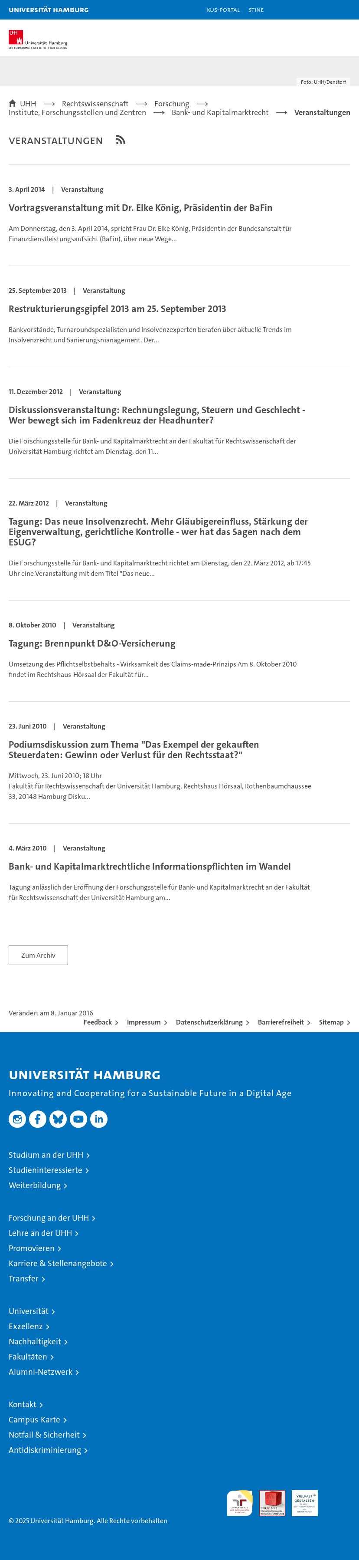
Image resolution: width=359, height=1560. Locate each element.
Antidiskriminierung (45, 1450)
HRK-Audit (300, 1499)
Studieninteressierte (45, 1170)
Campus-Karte (34, 1419)
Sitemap (331, 1022)
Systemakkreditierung (337, 1494)
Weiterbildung (35, 1185)
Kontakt (22, 1404)
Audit (267, 1494)
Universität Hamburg (49, 9)
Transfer (24, 1278)
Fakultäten (28, 1356)
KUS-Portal (223, 9)
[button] (325, 10)
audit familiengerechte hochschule (240, 1503)
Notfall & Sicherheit (44, 1434)
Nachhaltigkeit (35, 1341)
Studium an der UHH (46, 1154)
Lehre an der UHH (40, 1233)
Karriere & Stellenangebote (58, 1263)
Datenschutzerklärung (209, 1022)
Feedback (98, 1022)
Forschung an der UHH (49, 1217)
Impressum (144, 1022)
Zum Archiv (38, 955)
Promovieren (32, 1248)
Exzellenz (26, 1326)
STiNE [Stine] (256, 9)
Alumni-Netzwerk (40, 1371)
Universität (29, 1311)
